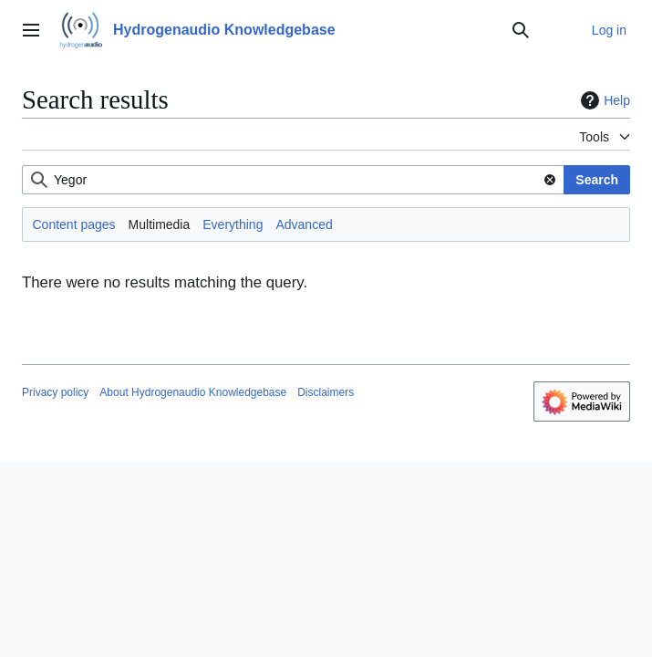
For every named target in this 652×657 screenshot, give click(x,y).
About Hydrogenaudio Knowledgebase (192, 392)
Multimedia (160, 224)
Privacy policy (55, 392)
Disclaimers (325, 392)
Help (603, 100)
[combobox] (293, 179)
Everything (232, 224)
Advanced (303, 224)
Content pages (74, 224)
